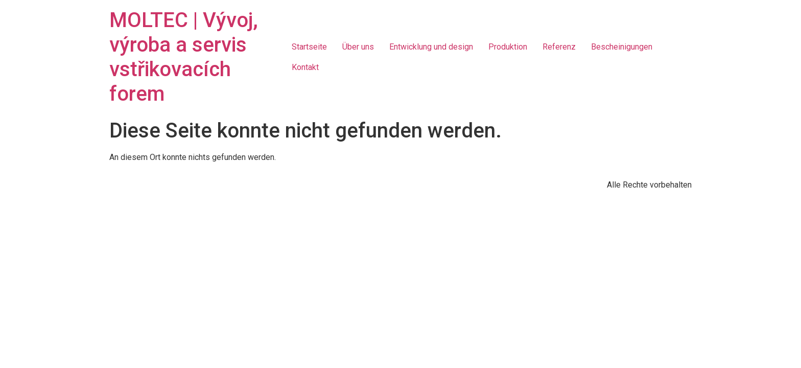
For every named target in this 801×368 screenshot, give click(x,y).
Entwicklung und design (431, 47)
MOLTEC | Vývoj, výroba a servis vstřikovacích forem (183, 57)
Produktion (507, 47)
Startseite (309, 47)
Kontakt (305, 67)
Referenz (559, 47)
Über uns (358, 47)
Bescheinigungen (621, 47)
